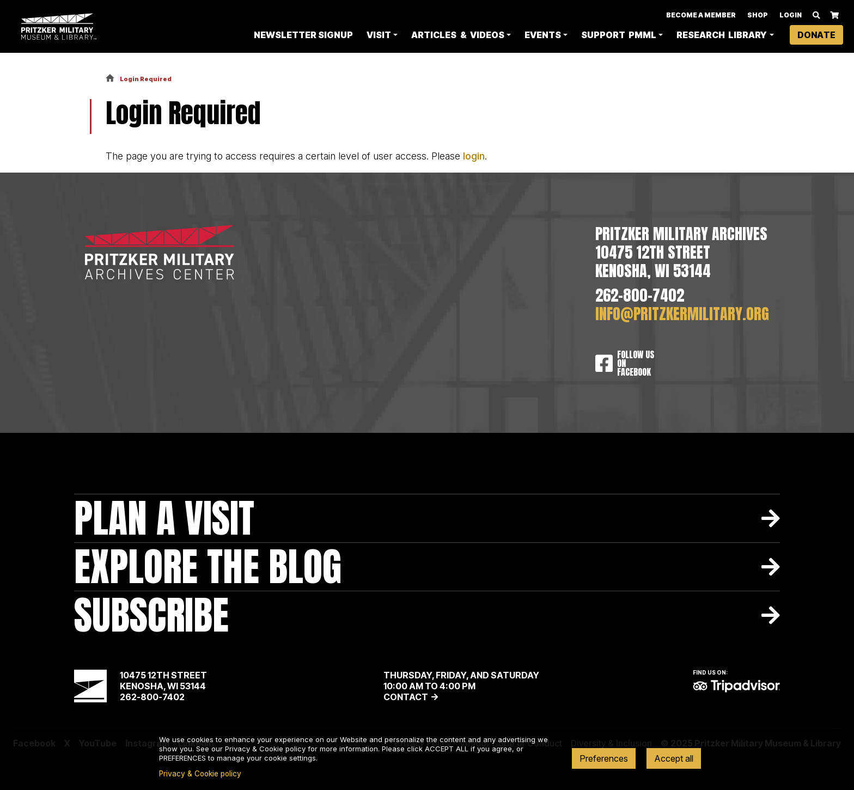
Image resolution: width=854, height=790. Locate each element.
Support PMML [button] (618, 35)
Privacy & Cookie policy (200, 773)
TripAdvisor (736, 686)
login (474, 156)
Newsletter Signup (303, 35)
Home (110, 79)
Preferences (604, 758)
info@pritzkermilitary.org (682, 314)
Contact (405, 696)
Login (790, 16)
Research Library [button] (721, 35)
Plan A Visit (164, 518)
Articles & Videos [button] (457, 35)
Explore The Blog (207, 566)
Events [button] (542, 35)
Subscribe (151, 615)
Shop (757, 16)
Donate (816, 35)
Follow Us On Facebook (635, 363)
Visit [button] (379, 35)
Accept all (673, 758)
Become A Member (701, 16)
